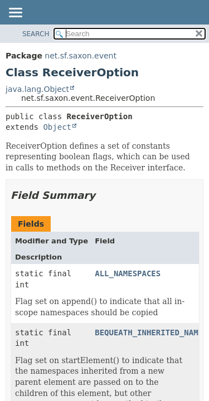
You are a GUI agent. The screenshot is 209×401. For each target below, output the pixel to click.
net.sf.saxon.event (80, 55)
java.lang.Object (37, 89)
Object (57, 127)
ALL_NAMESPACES (128, 273)
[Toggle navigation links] (15, 13)
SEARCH (36, 34)
